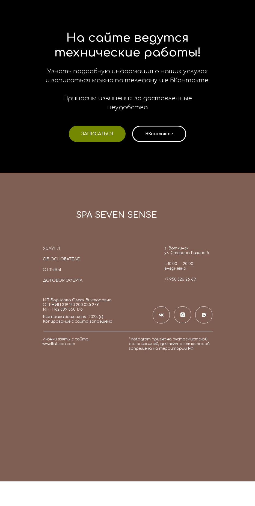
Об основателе (61, 259)
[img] (56, 217)
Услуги (51, 248)
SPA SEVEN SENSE (116, 215)
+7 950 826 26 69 (180, 279)
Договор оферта (62, 280)
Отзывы (52, 270)
